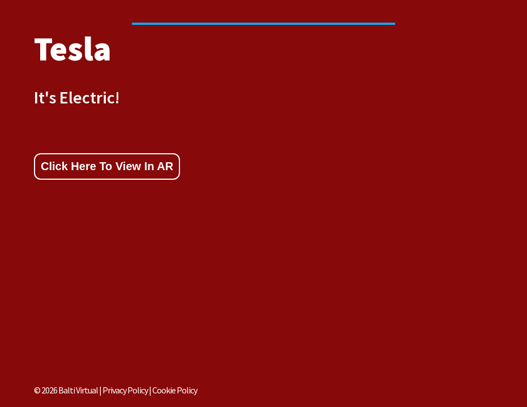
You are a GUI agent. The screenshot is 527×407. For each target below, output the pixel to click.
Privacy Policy (125, 390)
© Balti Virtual (66, 390)
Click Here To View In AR (107, 166)
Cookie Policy (174, 390)
